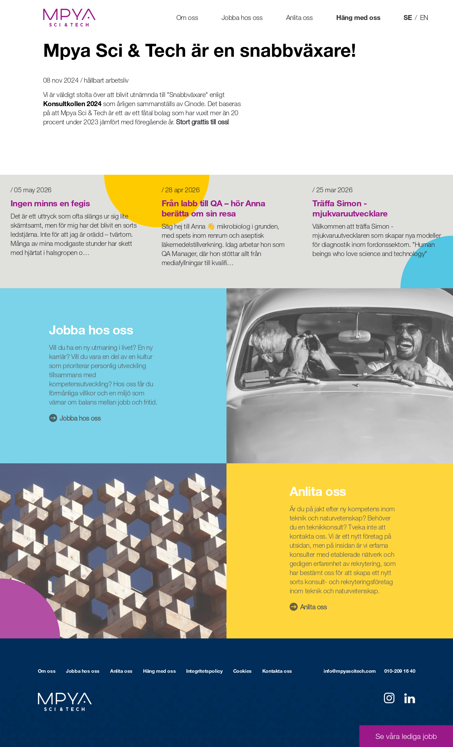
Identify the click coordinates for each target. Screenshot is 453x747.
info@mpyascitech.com (350, 671)
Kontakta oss (277, 671)
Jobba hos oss (242, 17)
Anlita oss (299, 17)
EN (424, 17)
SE (408, 17)
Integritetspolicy (204, 671)
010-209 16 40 (399, 671)
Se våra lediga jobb (406, 736)
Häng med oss (358, 17)
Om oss (187, 17)
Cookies (242, 671)
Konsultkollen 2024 (72, 103)
